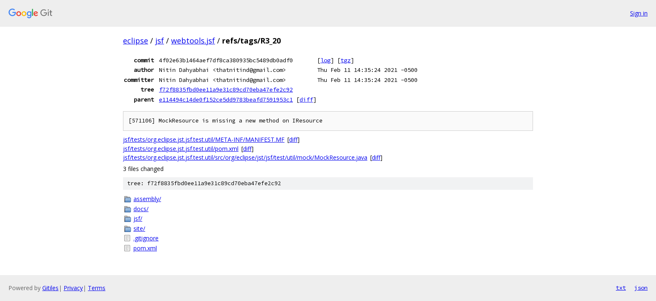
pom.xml (145, 248)
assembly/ (147, 199)
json (641, 287)
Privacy (73, 288)
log (325, 60)
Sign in (639, 13)
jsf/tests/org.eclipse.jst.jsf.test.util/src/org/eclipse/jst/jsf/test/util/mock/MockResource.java (245, 157)
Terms (96, 288)
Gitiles (50, 288)
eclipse (135, 41)
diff (306, 99)
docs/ (141, 209)
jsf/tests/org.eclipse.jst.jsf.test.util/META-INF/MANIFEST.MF (203, 139)
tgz (346, 60)
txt (621, 287)
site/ (139, 228)
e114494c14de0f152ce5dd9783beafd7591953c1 (226, 99)
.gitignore (146, 238)
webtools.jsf (193, 41)
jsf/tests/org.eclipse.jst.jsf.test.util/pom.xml (180, 149)
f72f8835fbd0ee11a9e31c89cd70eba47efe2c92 (226, 89)
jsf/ (137, 218)
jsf (159, 41)
